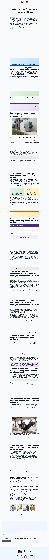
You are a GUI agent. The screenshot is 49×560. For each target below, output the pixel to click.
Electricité (11, 5)
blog (18, 555)
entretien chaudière (28, 18)
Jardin (17, 5)
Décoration (5, 5)
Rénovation (44, 5)
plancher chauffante (23, 85)
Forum (15, 555)
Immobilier (37, 5)
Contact (26, 555)
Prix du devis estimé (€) (13, 232)
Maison (21, 5)
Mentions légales (32, 555)
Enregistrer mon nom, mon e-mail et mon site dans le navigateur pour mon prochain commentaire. (19, 538)
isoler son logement (29, 252)
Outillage (26, 5)
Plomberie (32, 5)
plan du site (22, 555)
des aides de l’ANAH (21, 321)
